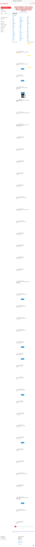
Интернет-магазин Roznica (15, 12)
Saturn (27, 29)
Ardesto (13, 19)
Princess (28, 22)
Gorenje (20, 22)
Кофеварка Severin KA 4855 (19, 185)
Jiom (20, 29)
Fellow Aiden (21, 17)
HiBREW (21, 26)
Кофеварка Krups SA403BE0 (19, 449)
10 (31, 526)
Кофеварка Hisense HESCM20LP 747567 (21, 330)
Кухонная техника (26, 12)
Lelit (20, 35)
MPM (20, 40)
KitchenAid (21, 32)
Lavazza (21, 34)
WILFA (27, 38)
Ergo (13, 40)
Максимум (6, 13)
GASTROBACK (21, 20)
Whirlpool (28, 37)
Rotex (27, 25)
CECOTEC (14, 32)
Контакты (19, 542)
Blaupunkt (14, 25)
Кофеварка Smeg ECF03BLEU (19, 257)
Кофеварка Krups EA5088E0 (19, 401)
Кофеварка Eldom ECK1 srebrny (20, 137)
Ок (9, 14)
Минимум (2, 13)
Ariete (13, 20)
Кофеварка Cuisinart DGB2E (19, 173)
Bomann (13, 26)
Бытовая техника (21, 12)
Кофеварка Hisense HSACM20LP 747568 (21, 221)
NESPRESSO (28, 17)
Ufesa (27, 36)
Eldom (13, 38)
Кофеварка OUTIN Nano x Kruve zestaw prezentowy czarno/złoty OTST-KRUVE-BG (22, 125)
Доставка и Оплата (20, 541)
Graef (20, 23)
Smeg (27, 32)
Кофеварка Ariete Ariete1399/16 (20, 413)
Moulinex (21, 39)
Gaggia (20, 19)
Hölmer (20, 28)
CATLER (13, 31)
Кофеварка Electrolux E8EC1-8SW (20, 461)
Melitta (20, 37)
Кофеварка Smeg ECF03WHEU (19, 245)
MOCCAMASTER (21, 38)
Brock (13, 28)
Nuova (27, 19)
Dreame (13, 36)
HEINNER (21, 25)
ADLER (13, 16)
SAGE (27, 28)
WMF (27, 39)
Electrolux (14, 39)
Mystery (28, 16)
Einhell (13, 37)
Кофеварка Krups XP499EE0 (19, 269)
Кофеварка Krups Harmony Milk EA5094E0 (21, 197)
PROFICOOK (28, 23)
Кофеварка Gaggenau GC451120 (20, 233)
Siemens (28, 31)
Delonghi (14, 35)
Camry (13, 29)
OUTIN (27, 20)
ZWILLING (28, 40)
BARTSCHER (14, 23)
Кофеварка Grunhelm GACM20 (20, 149)
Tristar (27, 35)
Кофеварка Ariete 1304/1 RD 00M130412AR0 (21, 473)
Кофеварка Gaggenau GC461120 (20, 342)
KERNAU (21, 31)
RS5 (27, 26)
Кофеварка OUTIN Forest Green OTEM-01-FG (21, 294)
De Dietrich (14, 34)
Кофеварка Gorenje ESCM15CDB (20, 161)
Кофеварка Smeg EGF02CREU (19, 485)
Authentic (14, 22)
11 (33, 526)
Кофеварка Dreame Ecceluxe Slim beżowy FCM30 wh (22, 209)
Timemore (28, 34)
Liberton (21, 36)
